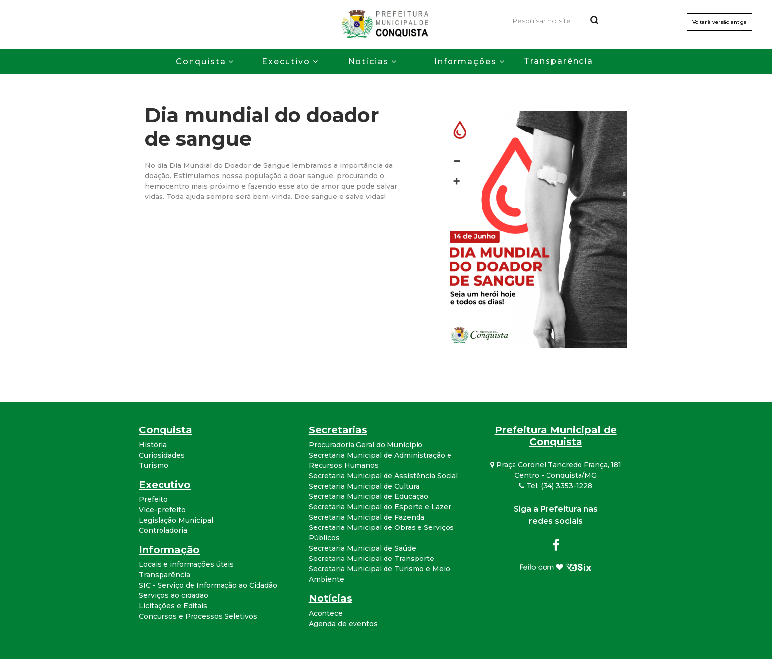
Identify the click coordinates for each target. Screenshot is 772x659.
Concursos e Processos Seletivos (198, 616)
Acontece (326, 613)
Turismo (153, 465)
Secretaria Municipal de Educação (368, 496)
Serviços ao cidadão (173, 595)
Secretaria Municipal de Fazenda (366, 517)
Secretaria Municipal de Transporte (371, 558)
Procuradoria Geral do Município (365, 444)
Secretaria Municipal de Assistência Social (383, 475)
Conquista (201, 61)
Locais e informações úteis (186, 564)
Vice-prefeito (162, 509)
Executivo (286, 61)
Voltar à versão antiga (719, 22)
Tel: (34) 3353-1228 (555, 485)
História (153, 444)
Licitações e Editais (173, 605)
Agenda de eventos (343, 623)
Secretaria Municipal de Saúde (362, 548)
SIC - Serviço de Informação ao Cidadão (208, 585)
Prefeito (153, 499)
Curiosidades (162, 455)
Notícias (368, 61)
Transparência (558, 61)
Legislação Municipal (176, 520)
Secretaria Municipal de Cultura (364, 486)
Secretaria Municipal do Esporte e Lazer (380, 506)
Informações (465, 61)
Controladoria (163, 530)
